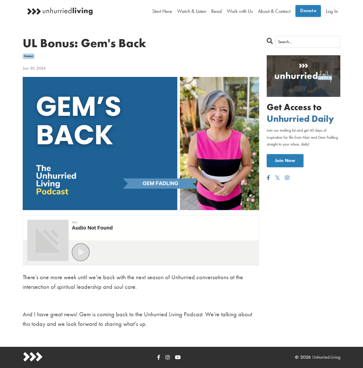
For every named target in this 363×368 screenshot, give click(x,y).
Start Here (162, 11)
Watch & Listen (191, 11)
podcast (28, 56)
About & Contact (274, 11)
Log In (332, 11)
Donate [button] (308, 11)
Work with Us (240, 11)
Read (216, 11)
